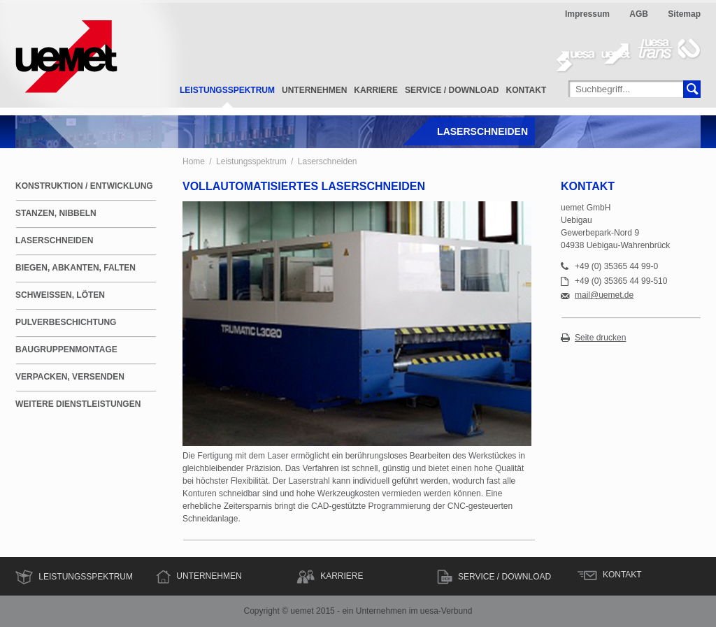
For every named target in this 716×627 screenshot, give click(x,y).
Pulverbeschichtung (65, 322)
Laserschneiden (327, 161)
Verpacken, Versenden (69, 377)
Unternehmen (314, 90)
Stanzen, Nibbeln (55, 213)
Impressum (587, 14)
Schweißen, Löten (60, 295)
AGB (638, 14)
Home (193, 161)
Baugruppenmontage (66, 349)
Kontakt (526, 90)
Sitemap (684, 14)
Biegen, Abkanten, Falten (75, 268)
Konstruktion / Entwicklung (84, 186)
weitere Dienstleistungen (78, 404)
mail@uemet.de (604, 295)
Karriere (376, 90)
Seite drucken (600, 338)
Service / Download (452, 90)
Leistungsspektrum (227, 90)
